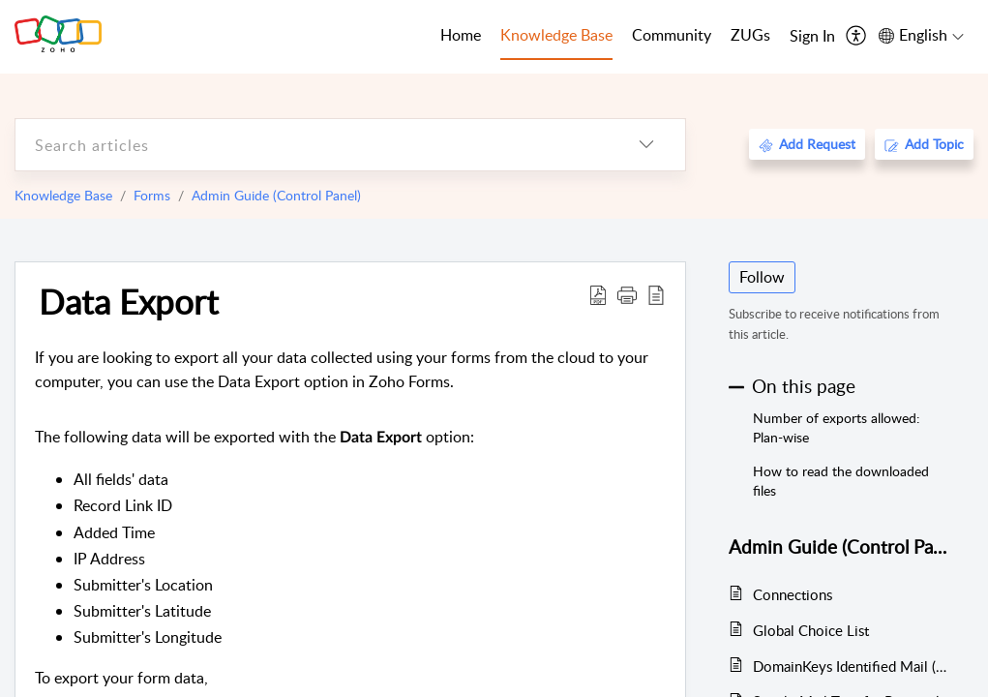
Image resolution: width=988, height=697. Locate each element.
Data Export (129, 301)
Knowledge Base (63, 195)
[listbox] (646, 144)
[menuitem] (812, 37)
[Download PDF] (598, 294)
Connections (792, 594)
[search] (311, 144)
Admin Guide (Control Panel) (276, 195)
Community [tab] (671, 34)
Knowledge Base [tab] (556, 34)
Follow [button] (762, 277)
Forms (152, 195)
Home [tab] (460, 34)
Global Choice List (811, 630)
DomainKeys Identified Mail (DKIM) (853, 666)
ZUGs (750, 34)
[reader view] (656, 294)
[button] (627, 294)
